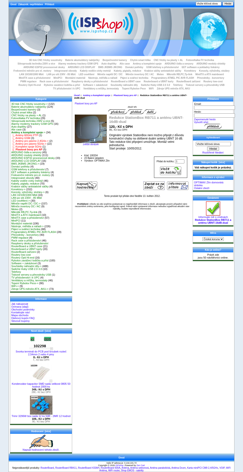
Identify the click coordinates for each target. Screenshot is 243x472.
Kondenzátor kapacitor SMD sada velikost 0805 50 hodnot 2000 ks (41, 384)
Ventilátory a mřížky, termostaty (101, 88)
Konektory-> (18, 189)
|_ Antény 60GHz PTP (24, 135)
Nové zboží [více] (41, 331)
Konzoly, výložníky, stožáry (214, 70)
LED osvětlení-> (20, 200)
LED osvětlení (86, 74)
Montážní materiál (75, 78)
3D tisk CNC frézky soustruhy (45, 60)
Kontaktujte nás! (20, 312)
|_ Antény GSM (20, 138)
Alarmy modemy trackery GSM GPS (78, 63)
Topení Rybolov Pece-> (24, 283)
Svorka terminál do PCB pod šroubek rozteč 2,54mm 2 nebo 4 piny (41, 352)
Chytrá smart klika (140, 60)
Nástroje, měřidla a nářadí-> (27, 226)
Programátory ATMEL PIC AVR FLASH (172, 78)
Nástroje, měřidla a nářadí (102, 78)
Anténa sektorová (139, 468)
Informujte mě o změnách (213, 218)
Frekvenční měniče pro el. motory (32, 70)
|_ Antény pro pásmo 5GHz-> (28, 143)
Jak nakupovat (19, 303)
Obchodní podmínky (22, 309)
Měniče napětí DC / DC (109, 74)
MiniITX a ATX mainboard (209, 74)
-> (28, 132)
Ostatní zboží (201, 188)
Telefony (177, 85)
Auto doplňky (109, 63)
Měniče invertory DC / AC (140, 74)
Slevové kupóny (20, 320)
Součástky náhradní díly (124, 85)
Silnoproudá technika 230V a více (36, 63)
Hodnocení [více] (41, 431)
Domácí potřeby (134, 67)
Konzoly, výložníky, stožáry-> (28, 192)
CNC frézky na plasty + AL (168, 60)
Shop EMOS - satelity (132, 470)
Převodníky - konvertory (210, 78)
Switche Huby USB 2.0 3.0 (155, 85)
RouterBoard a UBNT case (126, 81)
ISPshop (119, 465)
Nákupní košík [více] (213, 162)
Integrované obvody (65, 70)
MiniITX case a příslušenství (34, 78)
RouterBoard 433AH (88, 468)
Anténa (125, 468)
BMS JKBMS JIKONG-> (25, 163)
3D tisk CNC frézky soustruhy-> (29, 103)
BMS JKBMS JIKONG (110, 67)
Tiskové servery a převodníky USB (205, 85)
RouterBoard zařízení (189, 81)
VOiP (222, 468)
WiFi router (114, 470)
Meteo (160, 74)
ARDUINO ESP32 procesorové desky (44, 67)
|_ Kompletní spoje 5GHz (26, 146)
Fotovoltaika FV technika (200, 60)
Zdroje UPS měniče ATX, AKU (173, 88)
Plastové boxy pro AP (125, 95)
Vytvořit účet (201, 122)
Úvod (13, 4)
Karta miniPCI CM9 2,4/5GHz (202, 468)
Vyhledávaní (213, 137)
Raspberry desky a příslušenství (89, 81)
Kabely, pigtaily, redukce (127, 70)
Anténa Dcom (178, 468)
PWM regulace (28, 81)
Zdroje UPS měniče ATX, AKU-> (29, 288)
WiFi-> (15, 286)
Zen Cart (140, 465)
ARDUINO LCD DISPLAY (81, 67)
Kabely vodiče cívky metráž (95, 70)
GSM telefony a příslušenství (162, 67)
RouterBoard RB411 (66, 468)
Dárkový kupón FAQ (22, 318)
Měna (213, 232)
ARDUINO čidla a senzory (179, 63)
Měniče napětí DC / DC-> (25, 203)
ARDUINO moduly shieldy (210, 63)
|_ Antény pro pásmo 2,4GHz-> (29, 140)
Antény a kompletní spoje (96, 95)
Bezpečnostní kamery (115, 60)
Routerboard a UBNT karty (158, 81)
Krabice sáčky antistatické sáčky (162, 70)
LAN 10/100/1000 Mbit (31, 74)
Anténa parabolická (160, 468)
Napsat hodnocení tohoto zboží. (41, 448)
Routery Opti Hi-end (30, 85)
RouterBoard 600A (110, 468)
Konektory (190, 70)
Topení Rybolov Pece (134, 88)
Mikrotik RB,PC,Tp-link (179, 74)
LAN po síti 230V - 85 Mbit (61, 74)
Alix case (125, 63)
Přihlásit (49, 4)
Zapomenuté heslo (204, 119)
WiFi (151, 88)
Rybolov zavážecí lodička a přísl (62, 85)
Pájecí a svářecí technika (134, 78)
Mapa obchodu (19, 315)
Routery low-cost (213, 81)
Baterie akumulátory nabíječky (82, 60)
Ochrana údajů (19, 306)
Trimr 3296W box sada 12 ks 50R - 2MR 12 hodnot (41, 414)
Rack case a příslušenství (54, 81)
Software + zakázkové (95, 85)
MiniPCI (57, 78)
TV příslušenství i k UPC (66, 88)
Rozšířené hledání (213, 152)
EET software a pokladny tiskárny (201, 67)
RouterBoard (47, 468)
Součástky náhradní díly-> (26, 266)
